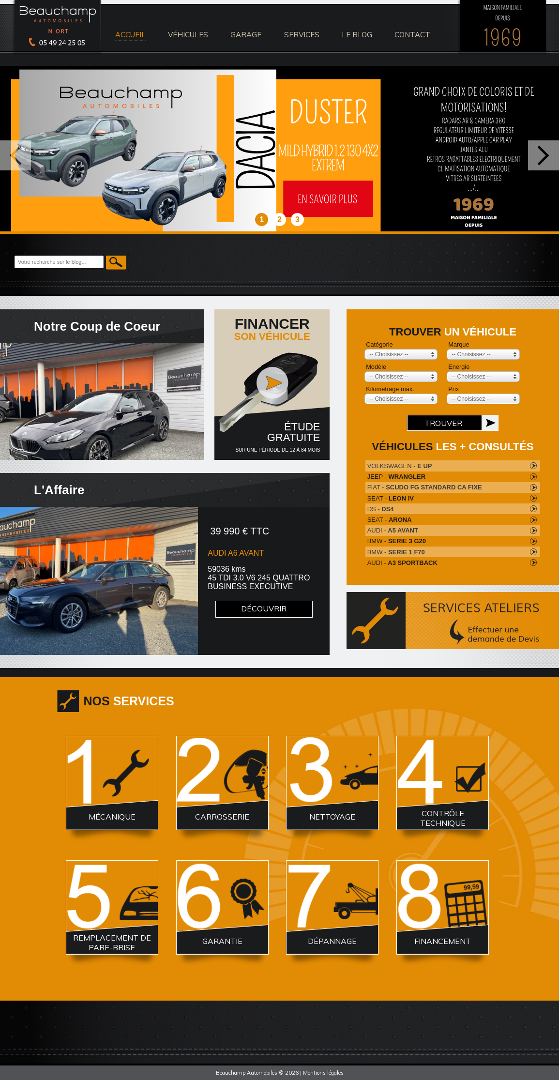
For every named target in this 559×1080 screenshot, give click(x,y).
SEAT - (390, 498)
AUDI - (392, 530)
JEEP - (396, 476)
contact (412, 34)
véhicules (188, 34)
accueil (130, 34)
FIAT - (424, 487)
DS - (380, 509)
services (301, 34)
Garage (245, 34)
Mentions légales (323, 1072)
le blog (357, 34)
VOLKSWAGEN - (399, 466)
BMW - (396, 541)
